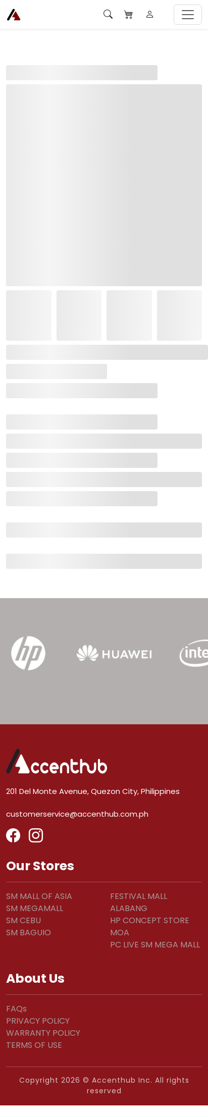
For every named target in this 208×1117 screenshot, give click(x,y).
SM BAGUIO (28, 932)
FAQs (16, 1009)
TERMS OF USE (34, 1045)
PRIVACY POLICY (38, 1021)
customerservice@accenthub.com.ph (77, 814)
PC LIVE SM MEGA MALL (155, 944)
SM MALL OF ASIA (39, 896)
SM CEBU (23, 920)
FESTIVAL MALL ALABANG (138, 902)
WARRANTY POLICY (43, 1033)
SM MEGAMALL (34, 908)
